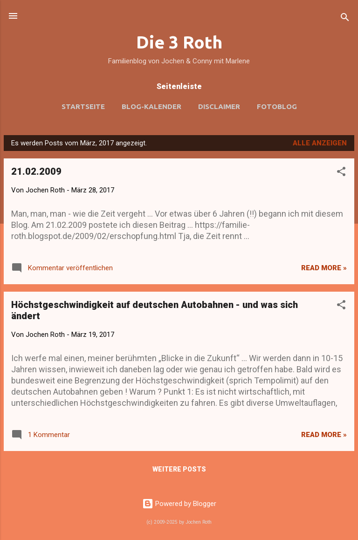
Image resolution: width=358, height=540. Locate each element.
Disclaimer (219, 106)
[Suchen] (345, 19)
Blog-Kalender (151, 106)
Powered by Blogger (179, 503)
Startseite (83, 106)
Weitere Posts (179, 469)
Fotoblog (277, 106)
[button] (341, 173)
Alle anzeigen (320, 143)
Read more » (324, 268)
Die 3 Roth (179, 42)
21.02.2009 (36, 171)
